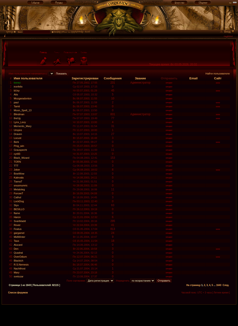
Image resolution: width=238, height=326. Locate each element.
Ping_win (19, 146)
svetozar (18, 276)
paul (16, 102)
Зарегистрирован (85, 78)
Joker (17, 169)
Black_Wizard (21, 157)
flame (17, 213)
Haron (17, 217)
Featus (18, 229)
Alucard (18, 244)
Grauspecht (20, 149)
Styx (16, 205)
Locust (17, 138)
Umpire (18, 130)
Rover (17, 225)
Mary (16, 272)
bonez (17, 82)
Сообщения (113, 78)
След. (226, 285)
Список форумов (18, 292)
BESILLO (19, 209)
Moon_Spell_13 (22, 110)
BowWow (19, 173)
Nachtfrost (19, 268)
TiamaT (18, 181)
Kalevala (18, 177)
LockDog (19, 201)
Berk (16, 142)
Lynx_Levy (20, 122)
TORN (17, 161)
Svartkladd (20, 221)
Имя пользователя (28, 78)
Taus (16, 240)
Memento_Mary (22, 126)
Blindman (19, 114)
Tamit (17, 106)
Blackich (18, 260)
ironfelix (18, 86)
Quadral (18, 252)
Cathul (17, 197)
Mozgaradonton (22, 98)
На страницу (193, 285)
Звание (140, 78)
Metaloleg (19, 189)
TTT (16, 165)
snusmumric (20, 185)
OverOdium (20, 256)
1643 (218, 285)
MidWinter (19, 236)
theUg (17, 118)
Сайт (218, 78)
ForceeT (18, 193)
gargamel (19, 233)
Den (16, 248)
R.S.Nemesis (21, 264)
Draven (18, 134)
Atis (16, 94)
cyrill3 (17, 153)
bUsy (17, 90)
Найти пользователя (217, 73)
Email (193, 78)
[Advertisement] (119, 315)
